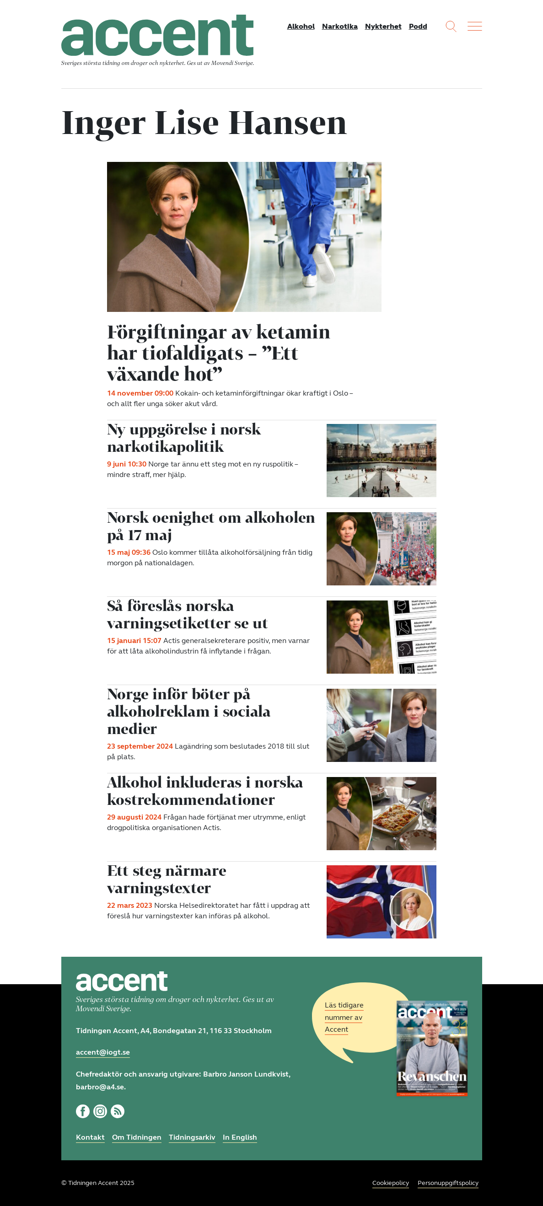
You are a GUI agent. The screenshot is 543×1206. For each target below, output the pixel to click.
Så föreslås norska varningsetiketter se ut (187, 614)
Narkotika (340, 26)
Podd (418, 26)
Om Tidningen (136, 1137)
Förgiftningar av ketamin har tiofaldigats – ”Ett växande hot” (218, 353)
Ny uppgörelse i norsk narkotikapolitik (184, 437)
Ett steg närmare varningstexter (166, 879)
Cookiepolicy (390, 1183)
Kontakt (90, 1137)
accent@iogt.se (103, 1052)
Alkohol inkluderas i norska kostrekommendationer (205, 790)
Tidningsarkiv (192, 1137)
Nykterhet (383, 26)
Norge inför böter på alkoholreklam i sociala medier (189, 711)
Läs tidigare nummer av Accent (344, 1017)
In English (240, 1137)
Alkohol (301, 26)
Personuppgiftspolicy (448, 1183)
